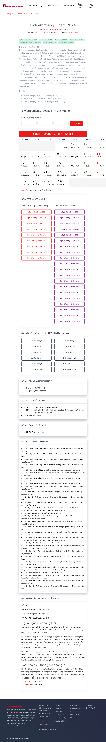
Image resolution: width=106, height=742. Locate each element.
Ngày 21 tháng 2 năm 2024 (70, 287)
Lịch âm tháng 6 (36, 369)
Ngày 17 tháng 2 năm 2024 (70, 275)
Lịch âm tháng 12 (69, 369)
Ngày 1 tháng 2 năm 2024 (69, 212)
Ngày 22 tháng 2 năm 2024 (70, 292)
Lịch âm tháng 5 (36, 364)
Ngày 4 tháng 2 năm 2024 (36, 212)
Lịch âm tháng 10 (69, 358)
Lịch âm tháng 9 (69, 352)
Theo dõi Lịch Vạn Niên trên (53, 30)
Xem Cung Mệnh (91, 5)
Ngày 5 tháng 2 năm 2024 (36, 218)
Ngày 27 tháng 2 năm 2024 (70, 310)
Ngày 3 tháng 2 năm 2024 (69, 223)
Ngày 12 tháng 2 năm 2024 (70, 252)
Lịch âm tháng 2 (36, 346)
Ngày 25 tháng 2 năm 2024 (36, 258)
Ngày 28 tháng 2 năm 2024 (70, 315)
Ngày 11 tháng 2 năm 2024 (36, 229)
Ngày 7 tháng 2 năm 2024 (69, 235)
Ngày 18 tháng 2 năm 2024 (36, 241)
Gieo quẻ (42, 6)
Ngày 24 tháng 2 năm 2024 (70, 298)
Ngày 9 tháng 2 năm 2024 (36, 223)
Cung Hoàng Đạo (80, 5)
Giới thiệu (73, 706)
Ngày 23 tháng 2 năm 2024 (36, 252)
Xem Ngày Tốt (67, 6)
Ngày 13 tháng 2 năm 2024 (36, 235)
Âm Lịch (32, 6)
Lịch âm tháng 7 (69, 341)
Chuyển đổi (76, 123)
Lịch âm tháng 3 (36, 352)
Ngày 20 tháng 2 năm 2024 (70, 281)
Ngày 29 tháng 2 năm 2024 (70, 321)
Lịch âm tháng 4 (36, 358)
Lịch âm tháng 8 (69, 346)
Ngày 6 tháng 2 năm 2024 (69, 229)
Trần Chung (74, 32)
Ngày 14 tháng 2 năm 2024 (70, 258)
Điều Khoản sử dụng (75, 710)
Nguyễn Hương (37, 32)
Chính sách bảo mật (75, 715)
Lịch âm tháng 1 (36, 341)
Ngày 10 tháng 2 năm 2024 (70, 246)
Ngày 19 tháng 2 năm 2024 (36, 246)
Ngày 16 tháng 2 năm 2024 (70, 269)
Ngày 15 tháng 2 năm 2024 (70, 264)
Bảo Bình (28, 682)
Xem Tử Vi (52, 6)
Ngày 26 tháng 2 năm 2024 (70, 304)
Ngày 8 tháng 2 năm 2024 (69, 241)
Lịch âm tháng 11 (69, 364)
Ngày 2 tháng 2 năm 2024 (69, 218)
